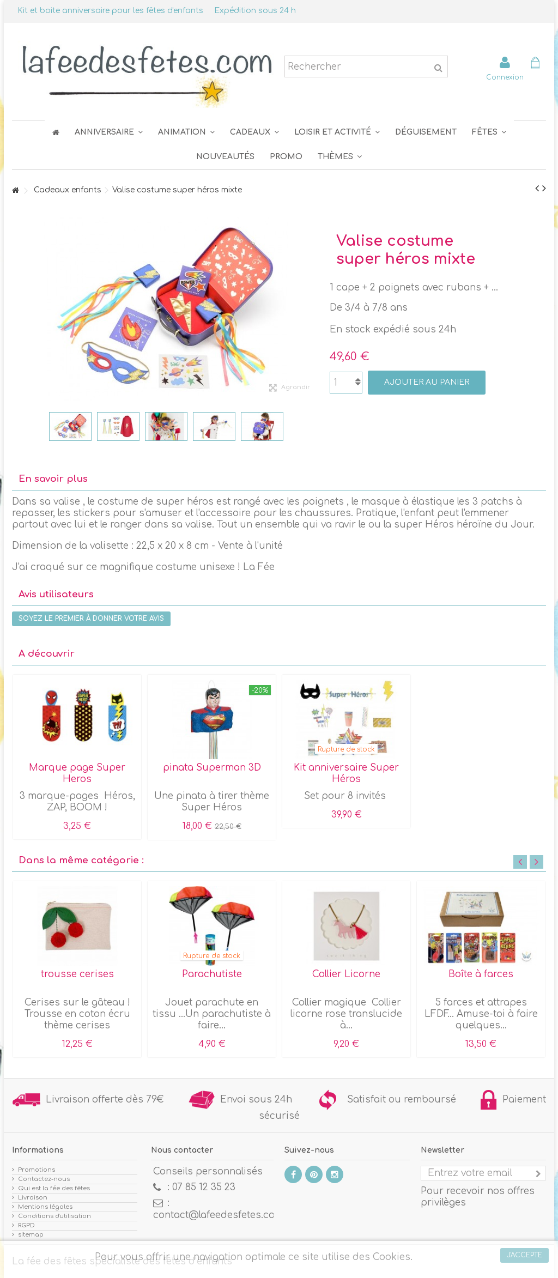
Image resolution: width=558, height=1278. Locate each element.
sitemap (31, 1234)
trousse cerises (77, 974)
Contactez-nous (44, 1179)
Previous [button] (520, 862)
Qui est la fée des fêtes (54, 1188)
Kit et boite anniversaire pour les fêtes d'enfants (110, 11)
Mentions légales (45, 1207)
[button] (489, 132)
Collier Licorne (346, 974)
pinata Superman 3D (212, 767)
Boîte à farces (480, 974)
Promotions (36, 1169)
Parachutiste (212, 974)
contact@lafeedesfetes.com (218, 1215)
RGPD (26, 1225)
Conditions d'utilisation (54, 1216)
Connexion (505, 77)
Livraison (32, 1197)
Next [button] (536, 862)
